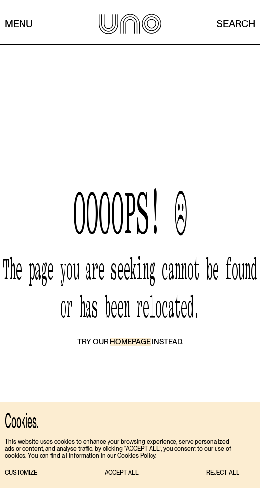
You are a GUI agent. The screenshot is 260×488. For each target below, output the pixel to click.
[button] (21, 473)
